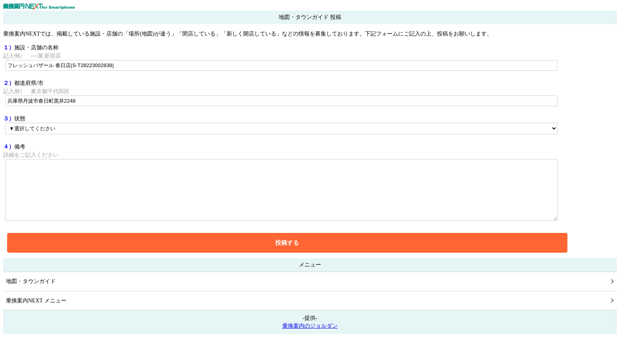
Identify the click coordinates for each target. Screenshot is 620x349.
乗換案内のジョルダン (310, 338)
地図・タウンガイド (31, 293)
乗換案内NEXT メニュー (36, 312)
